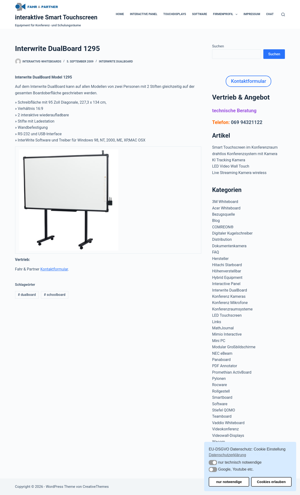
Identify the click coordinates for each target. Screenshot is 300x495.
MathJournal (223, 328)
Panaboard (221, 359)
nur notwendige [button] (229, 482)
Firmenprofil (226, 14)
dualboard (27, 295)
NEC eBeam (222, 353)
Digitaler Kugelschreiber (232, 233)
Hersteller (220, 258)
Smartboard (222, 397)
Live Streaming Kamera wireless (239, 172)
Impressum (251, 14)
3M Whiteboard (225, 201)
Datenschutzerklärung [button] (227, 455)
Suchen (218, 46)
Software (199, 14)
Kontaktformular (54, 269)
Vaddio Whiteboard (228, 423)
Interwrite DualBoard (116, 61)
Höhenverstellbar (226, 271)
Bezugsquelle (223, 214)
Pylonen (219, 378)
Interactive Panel (143, 14)
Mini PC (218, 340)
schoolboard (54, 295)
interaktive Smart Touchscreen (56, 17)
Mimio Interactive (227, 334)
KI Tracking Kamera (228, 160)
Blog (216, 220)
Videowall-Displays (228, 435)
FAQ (215, 252)
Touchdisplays (174, 14)
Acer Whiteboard (226, 208)
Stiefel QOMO (223, 410)
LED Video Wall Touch (230, 166)
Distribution (222, 239)
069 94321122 (246, 122)
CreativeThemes (96, 486)
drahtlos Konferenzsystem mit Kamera (244, 154)
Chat (270, 14)
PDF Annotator (224, 366)
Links (216, 322)
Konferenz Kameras (228, 296)
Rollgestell (221, 391)
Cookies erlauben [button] (271, 482)
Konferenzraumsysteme (232, 309)
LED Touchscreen (227, 315)
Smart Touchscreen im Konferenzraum (244, 147)
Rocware (219, 384)
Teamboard (221, 416)
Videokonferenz (225, 429)
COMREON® (222, 227)
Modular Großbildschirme (233, 347)
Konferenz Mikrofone (230, 302)
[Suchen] (283, 14)
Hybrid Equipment (227, 277)
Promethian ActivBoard (231, 372)
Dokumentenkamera (229, 246)
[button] (213, 462)
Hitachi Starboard (227, 265)
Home (120, 14)
